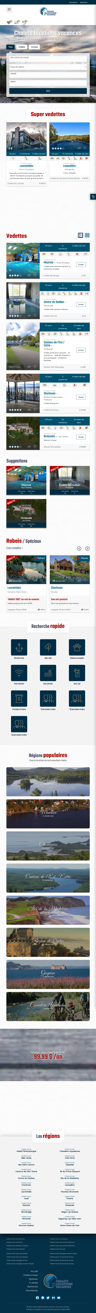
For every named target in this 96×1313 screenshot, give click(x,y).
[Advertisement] (48, 210)
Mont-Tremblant (26, 168)
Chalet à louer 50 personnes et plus (61, 1263)
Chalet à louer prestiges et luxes (17, 1260)
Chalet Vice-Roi (50, 315)
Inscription (73, 2)
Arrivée (13, 72)
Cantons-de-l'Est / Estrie (54, 343)
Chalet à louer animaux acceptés (17, 1245)
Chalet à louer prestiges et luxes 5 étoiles (63, 1253)
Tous (10, 47)
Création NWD (65, 1309)
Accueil (34, 1271)
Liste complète (13, 547)
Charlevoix (50, 392)
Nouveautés (32, 1290)
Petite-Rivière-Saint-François (53, 397)
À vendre (33, 1282)
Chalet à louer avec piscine (59, 1239)
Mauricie (48, 261)
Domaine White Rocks (17, 591)
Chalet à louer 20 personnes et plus (61, 1260)
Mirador (54, 591)
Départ (13, 80)
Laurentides (26, 164)
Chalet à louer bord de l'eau (15, 1239)
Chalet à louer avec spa (57, 1249)
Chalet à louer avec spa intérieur (17, 1253)
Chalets (21, 47)
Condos (34, 47)
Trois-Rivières (63, 261)
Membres (83, 2)
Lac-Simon (63, 435)
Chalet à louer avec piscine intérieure (62, 1242)
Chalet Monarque (51, 274)
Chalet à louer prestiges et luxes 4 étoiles (20, 1263)
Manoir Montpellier (52, 446)
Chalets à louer (30, 1275)
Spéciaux (33, 1279)
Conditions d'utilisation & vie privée (38, 1309)
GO (48, 89)
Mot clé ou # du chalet (19, 56)
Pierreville (48, 304)
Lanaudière (69, 164)
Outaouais (49, 435)
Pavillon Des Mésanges (54, 366)
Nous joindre (55, 1309)
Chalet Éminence (51, 409)
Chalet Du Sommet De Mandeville (65, 177)
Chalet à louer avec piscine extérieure (62, 1245)
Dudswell (48, 348)
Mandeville (69, 168)
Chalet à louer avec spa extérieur (17, 1257)
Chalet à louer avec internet (15, 1249)
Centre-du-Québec (54, 300)
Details (81, 263)
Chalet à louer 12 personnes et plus (61, 1257)
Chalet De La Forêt (16, 182)
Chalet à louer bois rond (14, 1242)
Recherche (32, 1286)
